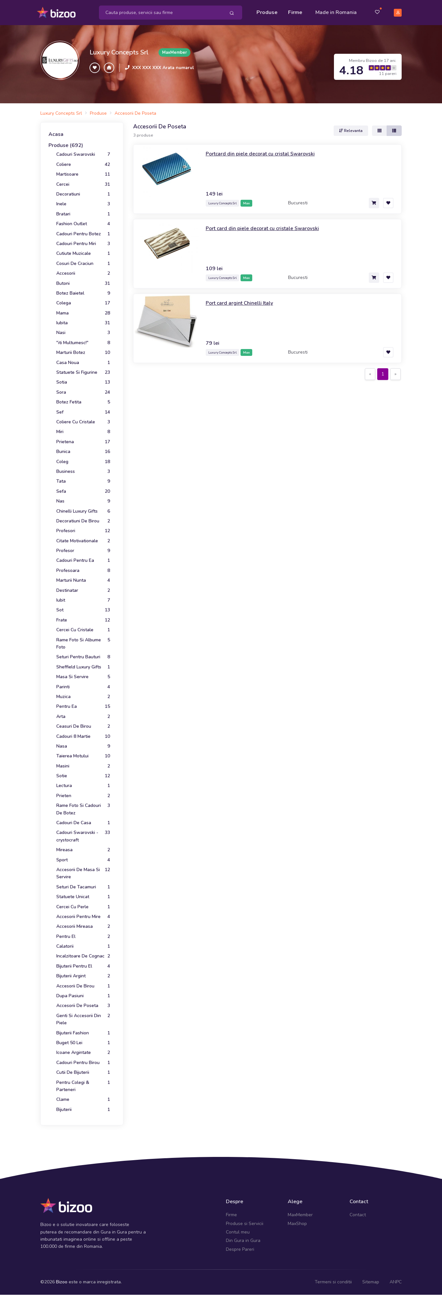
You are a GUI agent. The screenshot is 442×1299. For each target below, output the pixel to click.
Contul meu (238, 1228)
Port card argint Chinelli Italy (244, 299)
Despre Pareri (240, 1245)
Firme (295, 10)
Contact (358, 1211)
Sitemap (370, 1278)
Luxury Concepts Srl (119, 48)
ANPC (396, 1278)
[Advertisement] (267, 429)
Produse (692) (65, 141)
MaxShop (297, 1220)
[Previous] (370, 370)
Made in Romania (336, 10)
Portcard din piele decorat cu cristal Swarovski (267, 150)
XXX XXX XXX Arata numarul (163, 64)
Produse (267, 10)
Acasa (55, 130)
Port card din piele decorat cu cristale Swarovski (269, 224)
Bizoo (61, 1278)
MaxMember (300, 1211)
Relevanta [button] (351, 127)
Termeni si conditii (333, 1278)
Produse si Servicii (244, 1220)
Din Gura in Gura (243, 1237)
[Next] (395, 370)
